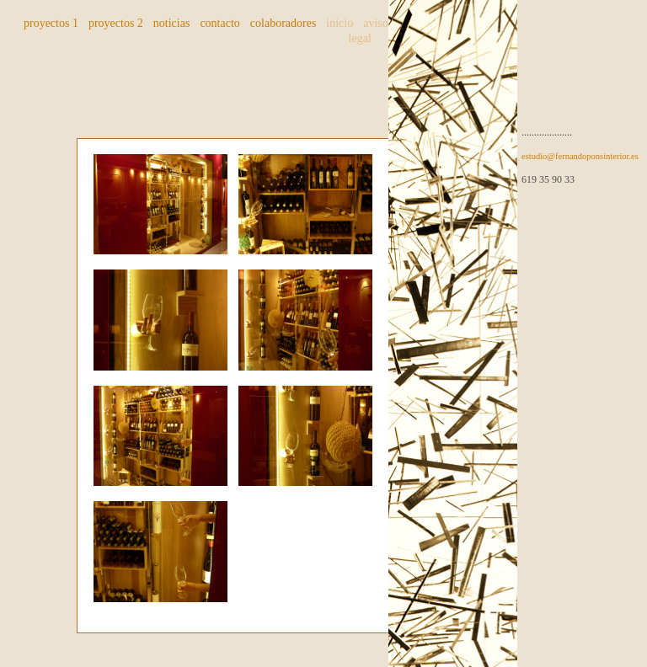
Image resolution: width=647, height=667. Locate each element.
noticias (171, 23)
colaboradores (283, 23)
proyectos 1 (51, 23)
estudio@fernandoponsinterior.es (580, 156)
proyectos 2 (115, 23)
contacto (219, 23)
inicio (339, 23)
